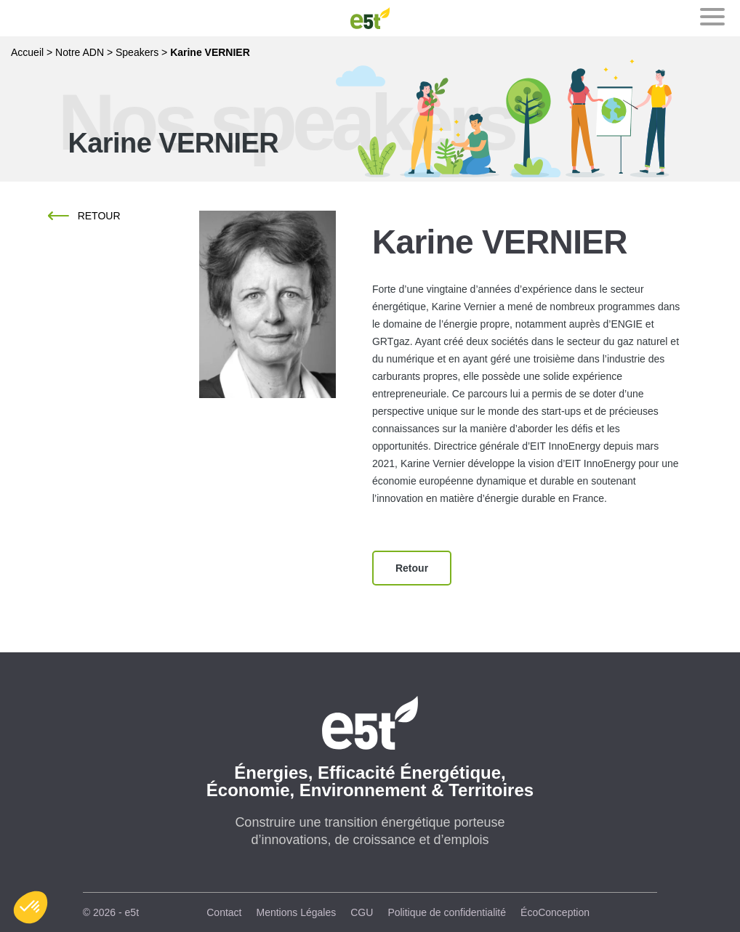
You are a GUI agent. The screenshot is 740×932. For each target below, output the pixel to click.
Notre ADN (79, 52)
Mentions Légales (297, 912)
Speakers (137, 52)
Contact (223, 912)
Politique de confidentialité (446, 912)
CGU (361, 912)
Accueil (27, 52)
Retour (99, 216)
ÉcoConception (555, 912)
